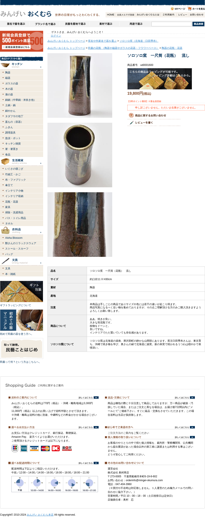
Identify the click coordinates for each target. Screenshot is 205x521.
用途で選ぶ (135, 24)
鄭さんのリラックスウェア (20, 243)
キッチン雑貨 (13, 143)
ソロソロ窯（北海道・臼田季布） (139, 40)
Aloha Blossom (13, 237)
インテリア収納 (14, 196)
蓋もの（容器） (14, 121)
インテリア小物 (14, 190)
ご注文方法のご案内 (119, 432)
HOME (110, 14)
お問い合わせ (197, 14)
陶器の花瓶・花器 (172, 48)
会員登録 (125, 14)
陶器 (7, 72)
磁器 (7, 77)
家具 (7, 207)
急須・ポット (13, 138)
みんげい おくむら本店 (40, 514)
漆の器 (9, 94)
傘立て (9, 185)
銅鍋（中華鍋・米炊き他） (20, 99)
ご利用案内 (169, 14)
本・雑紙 (10, 274)
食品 (7, 154)
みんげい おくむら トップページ (66, 40)
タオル (9, 223)
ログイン (56, 35)
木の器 (9, 88)
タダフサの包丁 (14, 116)
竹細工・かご (13, 174)
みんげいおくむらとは (148, 14)
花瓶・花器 (11, 201)
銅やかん (10, 110)
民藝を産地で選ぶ (75, 24)
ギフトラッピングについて (15, 305)
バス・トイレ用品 (15, 218)
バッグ (9, 254)
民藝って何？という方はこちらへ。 (20, 361)
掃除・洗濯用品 (14, 212)
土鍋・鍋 (10, 105)
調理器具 (10, 132)
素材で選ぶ (104, 24)
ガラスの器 (11, 83)
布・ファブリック (15, 179)
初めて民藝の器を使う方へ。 (17, 333)
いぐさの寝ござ (14, 168)
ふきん (9, 127)
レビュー (183, 14)
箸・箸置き (11, 148)
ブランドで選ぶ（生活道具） (45, 24)
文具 (7, 268)
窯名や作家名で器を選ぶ (15, 24)
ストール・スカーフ (16, 248)
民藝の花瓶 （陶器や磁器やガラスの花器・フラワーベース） (123, 48)
